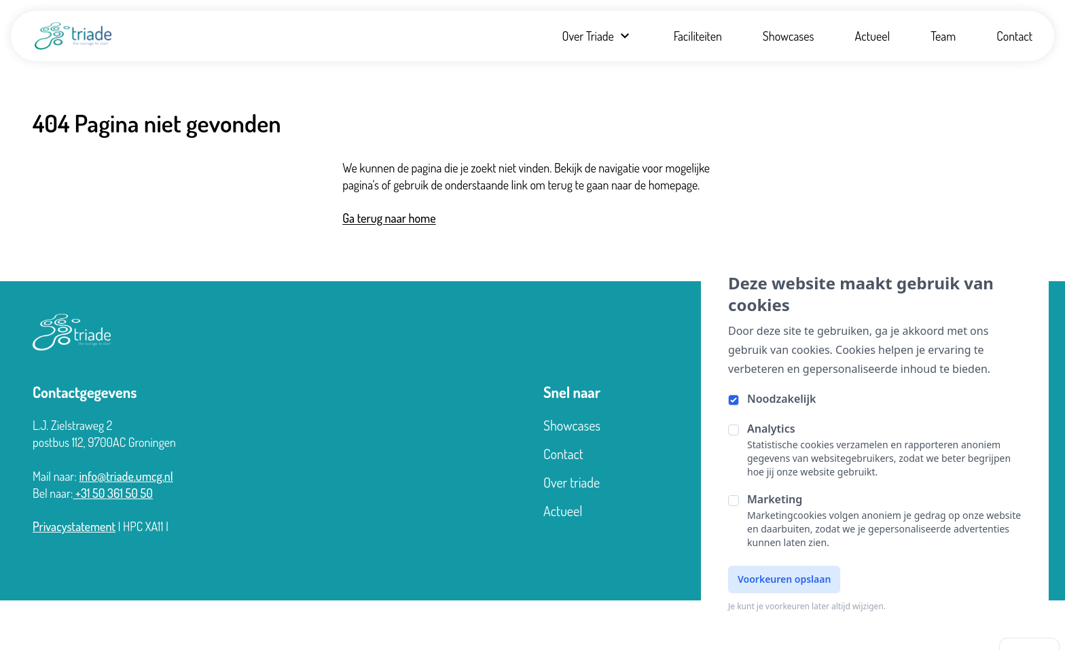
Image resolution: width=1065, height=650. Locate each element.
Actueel (872, 36)
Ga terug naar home (388, 218)
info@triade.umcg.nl (126, 476)
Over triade (571, 482)
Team (943, 36)
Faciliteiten (698, 36)
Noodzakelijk (781, 398)
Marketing (774, 499)
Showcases (788, 36)
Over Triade (597, 36)
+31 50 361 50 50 (113, 493)
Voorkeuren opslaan (784, 579)
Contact (1014, 36)
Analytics (771, 428)
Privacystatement (74, 526)
